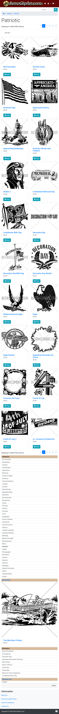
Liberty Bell (5, 670)
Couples (5, 484)
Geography (5, 516)
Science (4, 557)
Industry (5, 527)
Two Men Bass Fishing (12, 640)
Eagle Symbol (8, 355)
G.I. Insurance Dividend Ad (43, 439)
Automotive (6, 470)
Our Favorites (6, 459)
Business (5, 473)
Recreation (5, 555)
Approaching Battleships (13, 148)
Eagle (35, 314)
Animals (5, 465)
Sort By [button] (7, 33)
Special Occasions (8, 568)
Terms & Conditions (7, 702)
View (7, 74)
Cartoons (5, 478)
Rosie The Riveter (7, 651)
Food (3, 514)
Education (5, 495)
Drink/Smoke (6, 489)
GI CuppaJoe (6, 654)
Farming (5, 506)
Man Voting (6, 662)
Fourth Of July (38, 398)
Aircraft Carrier (39, 67)
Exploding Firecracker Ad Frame (12, 659)
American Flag (9, 108)
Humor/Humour (7, 525)
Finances (5, 511)
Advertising (6, 462)
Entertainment (6, 497)
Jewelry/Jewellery (8, 530)
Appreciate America (41, 108)
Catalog (9, 13)
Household (5, 522)
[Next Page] (56, 26)
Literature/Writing (8, 533)
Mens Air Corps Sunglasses (11, 673)
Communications (7, 481)
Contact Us (5, 706)
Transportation (7, 574)
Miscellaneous (7, 541)
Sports (4, 571)
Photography (6, 552)
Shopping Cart (7, 679)
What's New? (6, 580)
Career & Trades (7, 476)
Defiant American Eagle (12, 314)
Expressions (6, 500)
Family (4, 503)
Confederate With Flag (12, 232)
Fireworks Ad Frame (11, 398)
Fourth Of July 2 (9, 439)
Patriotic (16, 13)
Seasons (5, 560)
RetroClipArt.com (18, 711)
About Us (4, 695)
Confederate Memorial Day (44, 192)
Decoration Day (39, 232)
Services (5, 563)
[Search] (47, 9)
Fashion (4, 508)
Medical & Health (7, 538)
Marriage (5, 536)
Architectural (6, 467)
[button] (49, 3)
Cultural (4, 487)
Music (4, 544)
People (4, 549)
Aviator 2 (7, 192)
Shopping (5, 565)
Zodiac (4, 576)
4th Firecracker (9, 67)
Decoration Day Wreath (42, 273)
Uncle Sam (5, 667)
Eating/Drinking (7, 492)
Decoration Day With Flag (13, 273)
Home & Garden (7, 519)
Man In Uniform (7, 665)
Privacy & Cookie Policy (9, 699)
